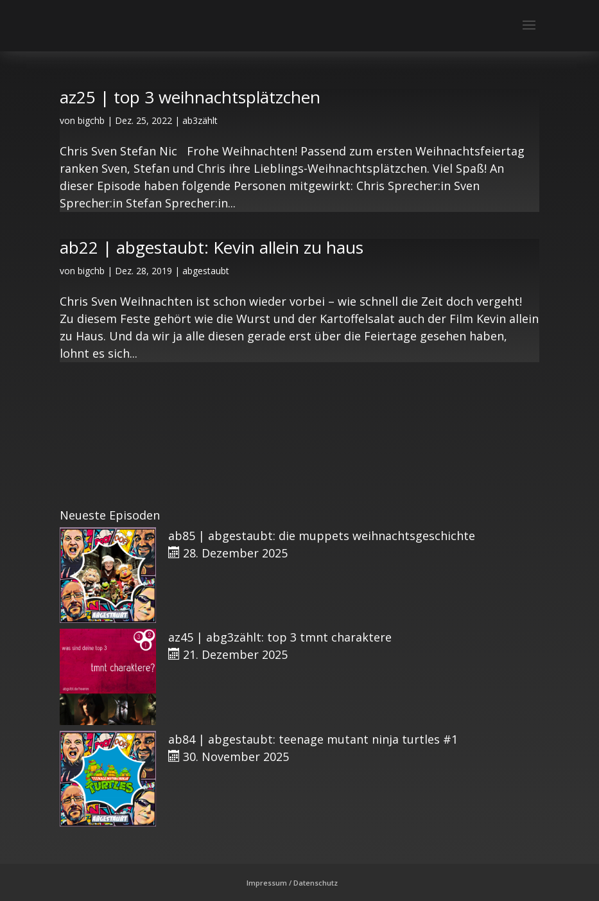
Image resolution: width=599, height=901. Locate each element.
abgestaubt (205, 271)
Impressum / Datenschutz (292, 883)
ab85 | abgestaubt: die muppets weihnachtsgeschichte (321, 535)
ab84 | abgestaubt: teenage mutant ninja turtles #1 (313, 739)
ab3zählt (200, 120)
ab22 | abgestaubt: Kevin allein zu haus (211, 247)
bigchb (91, 120)
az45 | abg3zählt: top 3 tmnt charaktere (280, 637)
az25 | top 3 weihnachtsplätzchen (190, 97)
